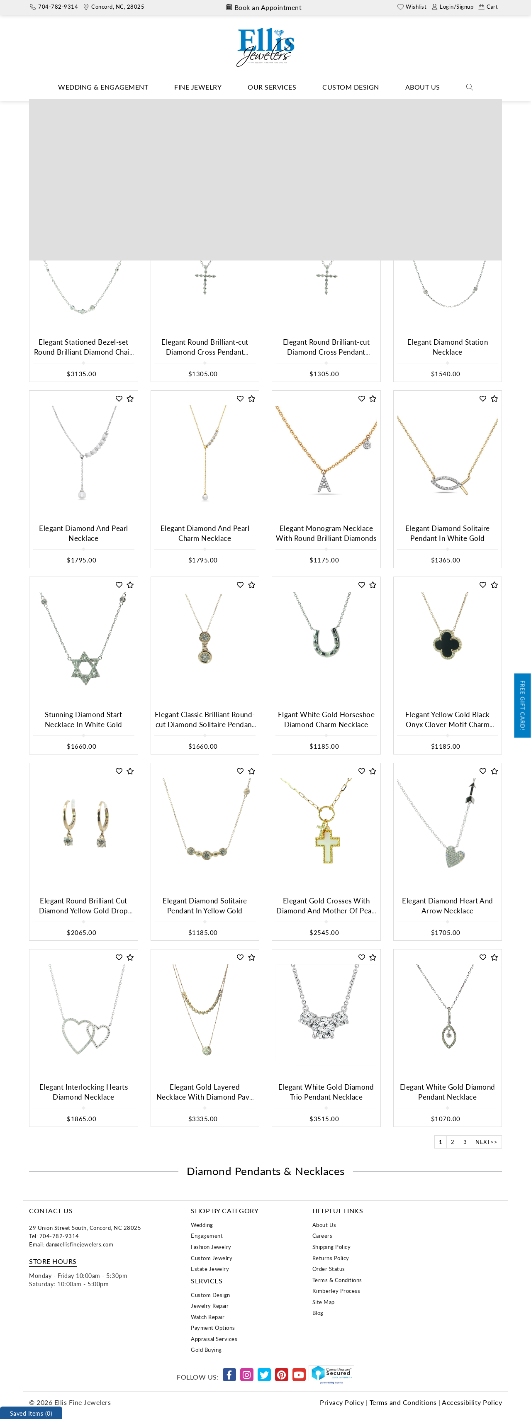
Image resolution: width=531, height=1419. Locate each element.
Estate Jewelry (210, 1268)
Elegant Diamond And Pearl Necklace (83, 533)
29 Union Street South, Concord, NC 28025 (85, 1227)
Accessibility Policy (472, 1402)
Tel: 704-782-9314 (54, 1235)
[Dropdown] (103, 87)
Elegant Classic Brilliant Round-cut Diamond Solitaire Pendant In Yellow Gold (205, 725)
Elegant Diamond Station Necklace (447, 347)
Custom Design (350, 87)
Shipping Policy (331, 1246)
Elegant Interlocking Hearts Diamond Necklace (83, 1092)
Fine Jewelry (198, 87)
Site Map (323, 1301)
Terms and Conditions (403, 1402)
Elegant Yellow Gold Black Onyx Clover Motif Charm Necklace (447, 725)
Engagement (207, 1235)
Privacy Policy (342, 1402)
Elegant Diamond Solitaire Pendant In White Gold (447, 533)
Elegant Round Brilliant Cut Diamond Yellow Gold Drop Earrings (83, 911)
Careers (322, 1235)
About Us (422, 87)
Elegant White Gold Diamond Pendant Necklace (447, 1092)
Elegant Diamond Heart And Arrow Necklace (447, 905)
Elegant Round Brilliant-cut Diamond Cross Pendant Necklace (204, 352)
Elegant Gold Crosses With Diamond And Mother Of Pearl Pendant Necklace (326, 911)
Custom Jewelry (211, 1257)
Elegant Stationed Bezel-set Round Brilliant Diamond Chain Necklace (84, 352)
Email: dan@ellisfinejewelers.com (71, 1244)
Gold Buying (206, 1349)
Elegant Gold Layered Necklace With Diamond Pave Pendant (204, 1097)
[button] (119, 212)
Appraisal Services (214, 1338)
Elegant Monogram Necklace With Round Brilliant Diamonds (326, 533)
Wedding (202, 1224)
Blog (318, 1312)
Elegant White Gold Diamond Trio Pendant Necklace (326, 1092)
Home (194, 105)
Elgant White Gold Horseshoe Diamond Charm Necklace (326, 719)
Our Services (272, 87)
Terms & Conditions (337, 1279)
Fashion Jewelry (211, 1246)
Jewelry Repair (210, 1305)
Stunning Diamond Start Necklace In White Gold (83, 719)
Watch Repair (207, 1316)
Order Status (328, 1268)
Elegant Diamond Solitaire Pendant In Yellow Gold (205, 905)
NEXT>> (486, 1141)
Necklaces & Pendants (239, 105)
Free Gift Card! (522, 705)
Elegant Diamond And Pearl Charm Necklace (205, 533)
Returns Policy (330, 1257)
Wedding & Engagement (103, 87)
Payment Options (213, 1327)
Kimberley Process (336, 1290)
